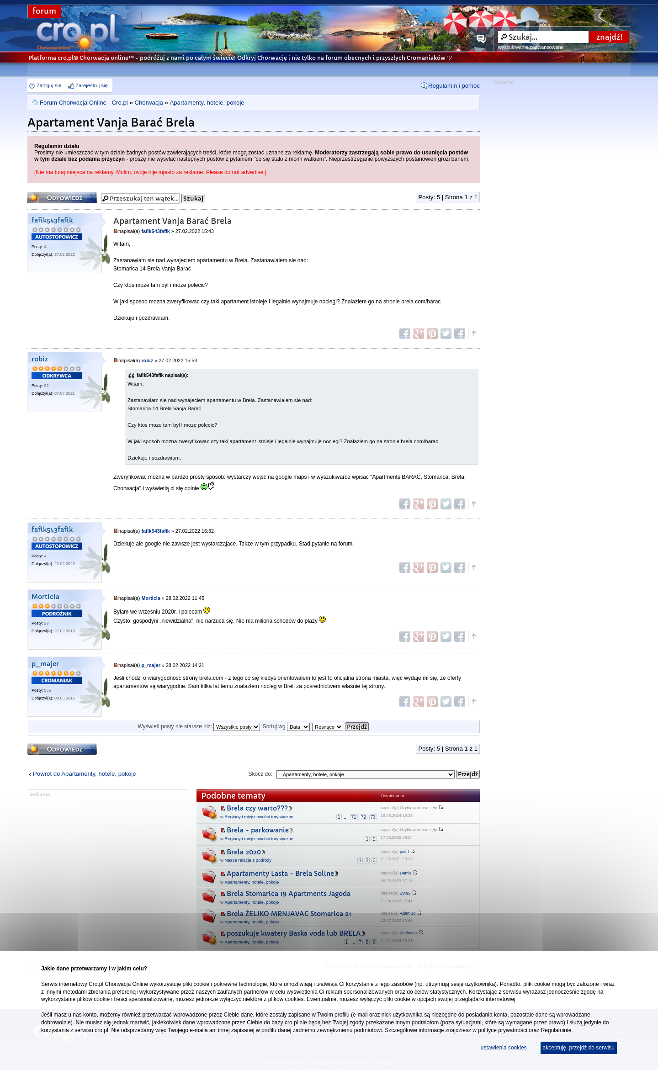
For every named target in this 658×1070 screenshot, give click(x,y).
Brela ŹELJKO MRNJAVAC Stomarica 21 (289, 914)
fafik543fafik (52, 220)
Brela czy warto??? (257, 808)
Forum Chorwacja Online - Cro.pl (84, 102)
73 (373, 817)
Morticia (45, 597)
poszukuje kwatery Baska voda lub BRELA (294, 933)
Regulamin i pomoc (454, 85)
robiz (40, 359)
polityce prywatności (502, 1030)
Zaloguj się (49, 85)
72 (363, 817)
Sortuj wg (286, 726)
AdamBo (408, 913)
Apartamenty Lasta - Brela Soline (280, 873)
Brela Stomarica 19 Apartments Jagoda (288, 894)
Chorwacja (148, 102)
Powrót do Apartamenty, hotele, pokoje (84, 773)
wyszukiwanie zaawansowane (530, 47)
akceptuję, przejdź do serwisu (579, 1047)
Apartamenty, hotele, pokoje (207, 102)
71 (353, 817)
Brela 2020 (244, 852)
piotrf (404, 851)
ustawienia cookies (504, 1047)
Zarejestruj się (91, 85)
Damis (406, 873)
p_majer (45, 664)
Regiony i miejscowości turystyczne (259, 816)
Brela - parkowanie (258, 830)
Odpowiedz (62, 197)
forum (44, 11)
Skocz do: (261, 774)
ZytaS (405, 893)
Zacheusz (409, 933)
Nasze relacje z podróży (248, 860)
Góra (473, 333)
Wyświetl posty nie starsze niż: (199, 726)
